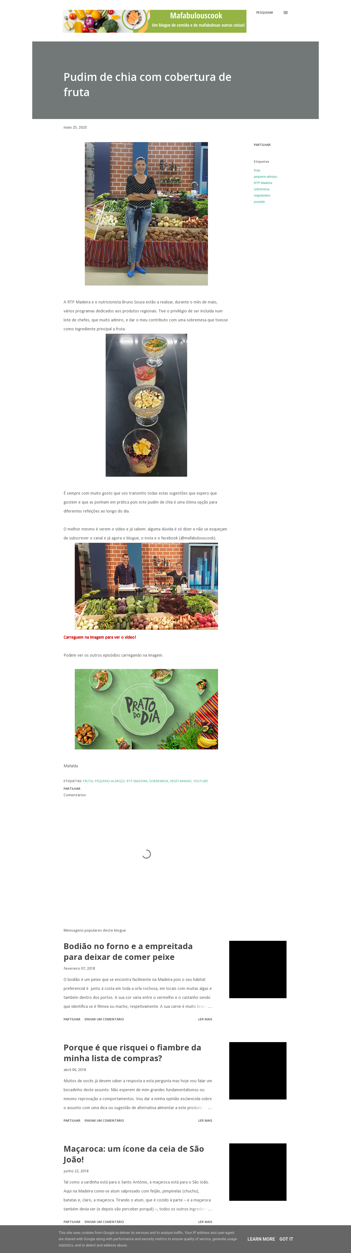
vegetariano (262, 195)
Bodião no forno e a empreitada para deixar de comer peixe (128, 951)
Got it (286, 1239)
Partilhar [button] (262, 145)
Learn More (261, 1239)
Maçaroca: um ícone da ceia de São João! (134, 1154)
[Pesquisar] (264, 12)
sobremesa (261, 189)
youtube (259, 201)
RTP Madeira (263, 183)
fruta (257, 170)
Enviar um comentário (104, 1019)
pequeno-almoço (265, 176)
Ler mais (205, 1019)
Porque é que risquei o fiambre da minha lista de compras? (132, 1053)
